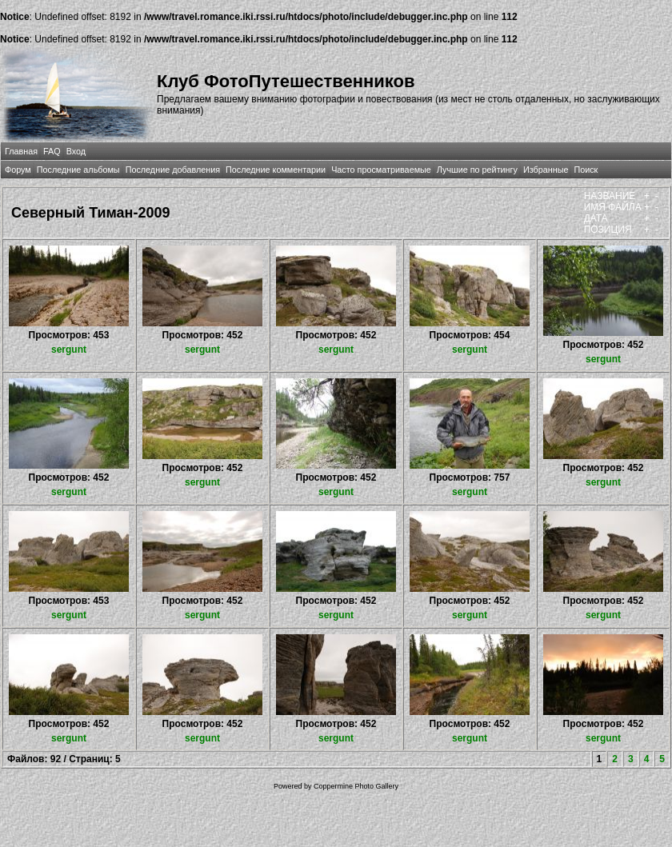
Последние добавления (173, 169)
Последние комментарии (276, 169)
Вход (76, 151)
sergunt (68, 349)
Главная (21, 151)
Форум (18, 169)
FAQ (52, 151)
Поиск (586, 169)
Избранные (545, 169)
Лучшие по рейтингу (477, 169)
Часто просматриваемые (381, 169)
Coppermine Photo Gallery (356, 786)
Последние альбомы (78, 169)
